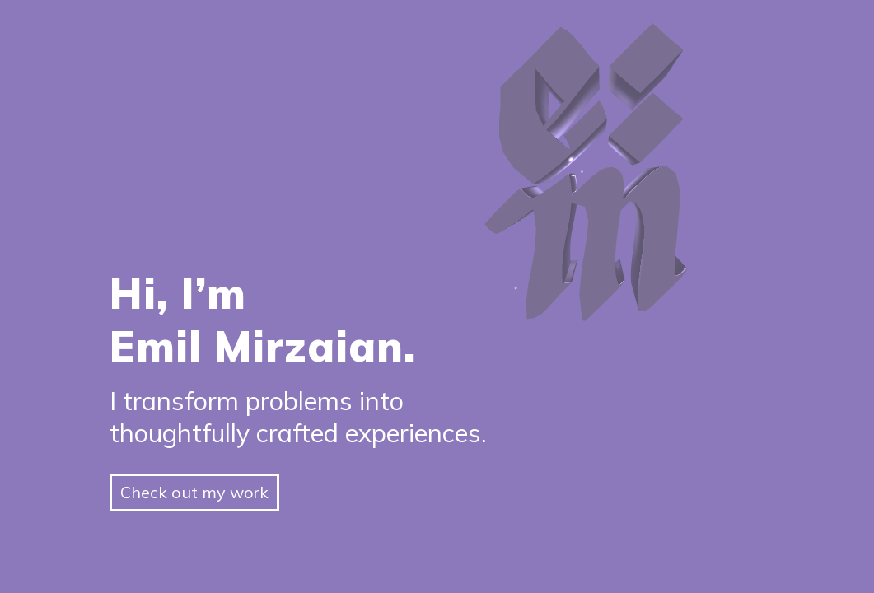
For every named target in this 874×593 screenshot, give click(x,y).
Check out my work (194, 492)
